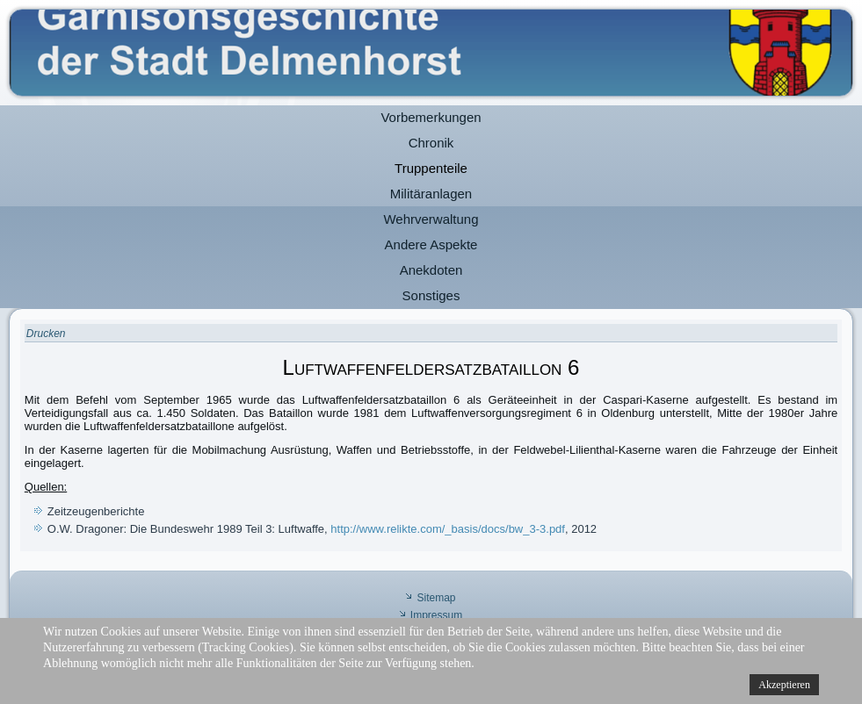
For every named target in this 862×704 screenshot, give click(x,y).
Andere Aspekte (431, 244)
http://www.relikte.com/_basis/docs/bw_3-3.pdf (447, 528)
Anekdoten (431, 269)
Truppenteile (431, 168)
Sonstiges (431, 295)
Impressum (436, 615)
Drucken (46, 333)
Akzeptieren (784, 685)
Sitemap (436, 598)
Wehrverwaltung (430, 219)
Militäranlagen (431, 193)
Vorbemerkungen (430, 117)
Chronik (431, 142)
